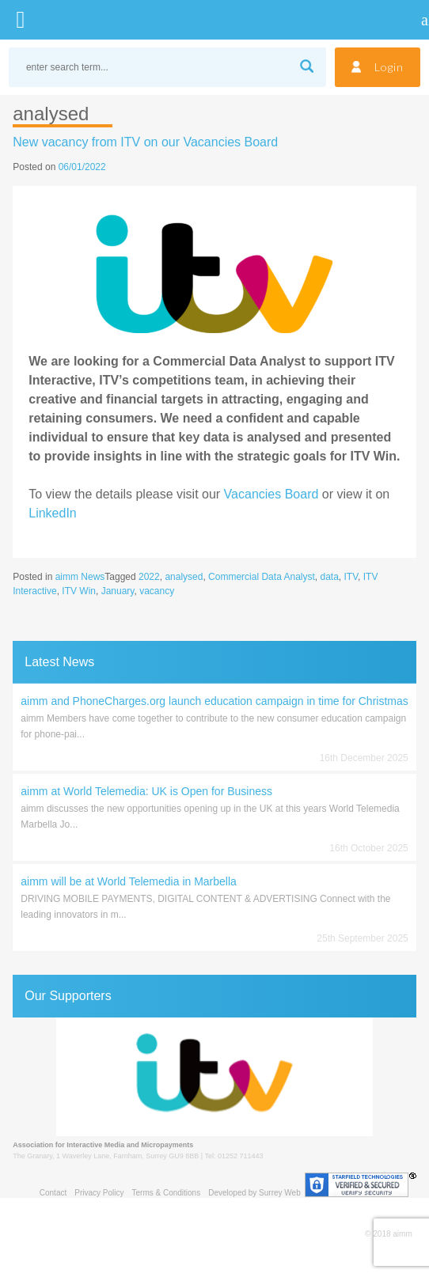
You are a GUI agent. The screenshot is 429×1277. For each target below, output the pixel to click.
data (330, 576)
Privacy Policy (98, 1192)
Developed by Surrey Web (254, 1192)
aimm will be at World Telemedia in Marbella (129, 881)
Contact (53, 1192)
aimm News (80, 576)
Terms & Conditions (165, 1192)
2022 (149, 576)
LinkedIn (52, 513)
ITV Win (79, 591)
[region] (214, 1076)
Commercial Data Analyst (261, 576)
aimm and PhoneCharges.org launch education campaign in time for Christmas (214, 701)
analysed (184, 576)
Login (389, 67)
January (118, 591)
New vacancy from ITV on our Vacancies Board (145, 142)
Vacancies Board (271, 494)
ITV (351, 576)
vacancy (156, 591)
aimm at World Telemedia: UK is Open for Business (146, 791)
